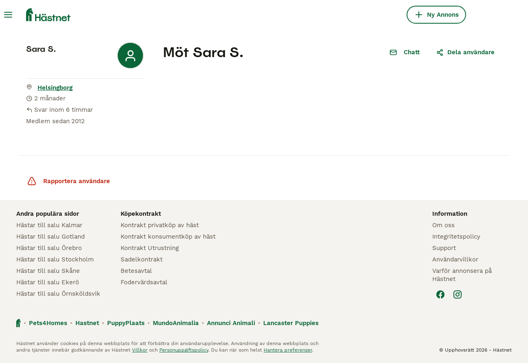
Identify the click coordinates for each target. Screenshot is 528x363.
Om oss (443, 225)
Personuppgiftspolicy (183, 350)
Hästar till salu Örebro (49, 248)
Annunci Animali (231, 323)
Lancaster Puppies (291, 323)
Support (444, 248)
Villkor (139, 350)
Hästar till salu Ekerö (47, 282)
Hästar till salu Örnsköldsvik (58, 293)
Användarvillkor (455, 259)
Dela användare (465, 52)
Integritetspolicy (456, 236)
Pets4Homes (48, 323)
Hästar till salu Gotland (50, 236)
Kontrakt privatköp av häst (160, 225)
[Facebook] (440, 294)
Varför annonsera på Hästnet (462, 275)
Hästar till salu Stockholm (55, 259)
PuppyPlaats (126, 323)
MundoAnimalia (176, 323)
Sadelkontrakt (142, 259)
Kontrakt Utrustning (150, 248)
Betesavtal (136, 270)
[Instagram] (457, 294)
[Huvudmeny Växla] (8, 15)
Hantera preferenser (288, 350)
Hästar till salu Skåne (48, 270)
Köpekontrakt (141, 213)
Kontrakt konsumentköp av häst (168, 236)
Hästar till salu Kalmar (49, 225)
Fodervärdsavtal (144, 282)
